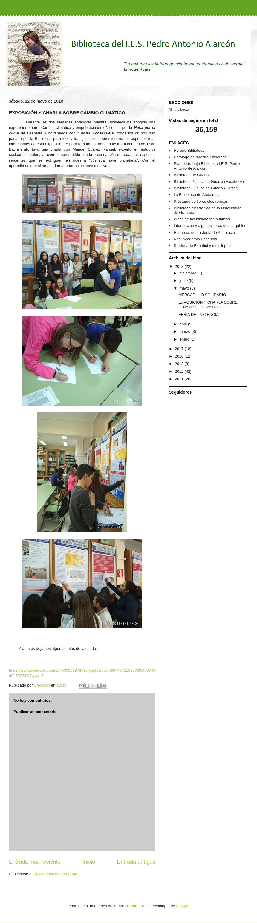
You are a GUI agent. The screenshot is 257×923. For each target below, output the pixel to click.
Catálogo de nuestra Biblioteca (200, 157)
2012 (180, 371)
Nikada (131, 906)
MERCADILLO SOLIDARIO (202, 295)
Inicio (88, 862)
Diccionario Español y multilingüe (202, 245)
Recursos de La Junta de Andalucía (204, 232)
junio (184, 280)
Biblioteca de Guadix (191, 175)
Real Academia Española (195, 239)
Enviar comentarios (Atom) (56, 874)
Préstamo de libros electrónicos (201, 201)
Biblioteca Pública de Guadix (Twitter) (206, 188)
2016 (180, 356)
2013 (180, 363)
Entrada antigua (136, 862)
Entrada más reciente (35, 862)
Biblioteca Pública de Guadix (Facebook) (209, 181)
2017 (180, 349)
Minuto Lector (179, 109)
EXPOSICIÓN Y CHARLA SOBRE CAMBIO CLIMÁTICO (207, 304)
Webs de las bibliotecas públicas (202, 219)
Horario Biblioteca (189, 150)
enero (185, 339)
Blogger (182, 906)
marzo (186, 331)
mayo (185, 288)
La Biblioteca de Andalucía (196, 194)
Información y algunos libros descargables (210, 225)
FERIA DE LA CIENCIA (198, 314)
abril (184, 324)
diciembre (189, 273)
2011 (180, 379)
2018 (180, 266)
